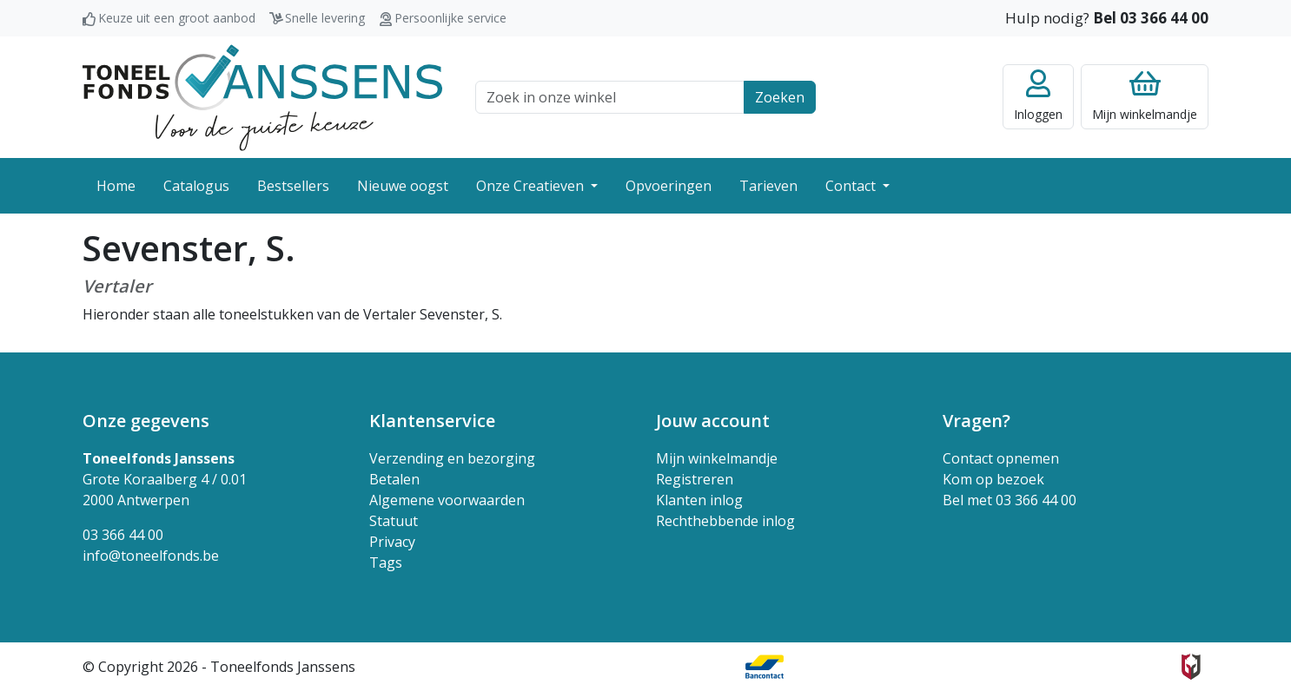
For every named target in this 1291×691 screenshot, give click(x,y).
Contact (852, 185)
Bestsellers (293, 185)
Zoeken (779, 97)
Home (116, 185)
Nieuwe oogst (402, 185)
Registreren (694, 479)
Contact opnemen (1001, 458)
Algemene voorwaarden (447, 500)
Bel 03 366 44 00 (1150, 18)
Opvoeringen (669, 185)
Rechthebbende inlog (725, 520)
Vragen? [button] (976, 420)
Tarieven (768, 185)
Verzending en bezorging (452, 458)
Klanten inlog (699, 500)
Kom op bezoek (993, 479)
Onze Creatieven (531, 185)
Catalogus (196, 185)
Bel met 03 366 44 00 (1009, 500)
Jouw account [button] (713, 420)
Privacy (392, 541)
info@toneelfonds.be (151, 555)
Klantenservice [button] (432, 420)
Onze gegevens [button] (146, 420)
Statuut (393, 520)
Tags (385, 562)
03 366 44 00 (123, 534)
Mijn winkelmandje (717, 458)
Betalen (394, 479)
